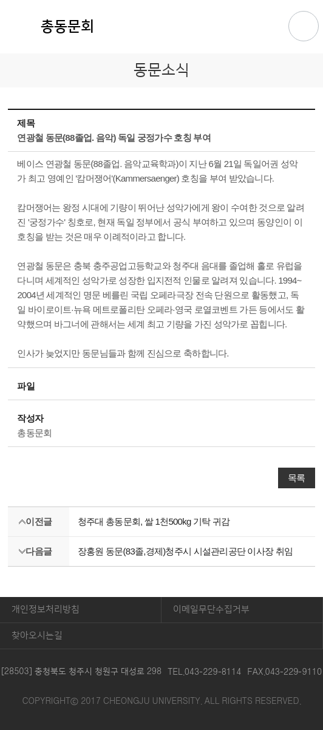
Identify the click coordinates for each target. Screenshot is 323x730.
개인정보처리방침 (46, 609)
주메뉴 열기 (303, 26)
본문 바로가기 (161, 0)
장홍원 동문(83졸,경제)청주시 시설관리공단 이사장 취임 (185, 551)
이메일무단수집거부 (211, 609)
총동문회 (67, 27)
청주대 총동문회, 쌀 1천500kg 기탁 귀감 (153, 521)
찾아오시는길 (37, 635)
